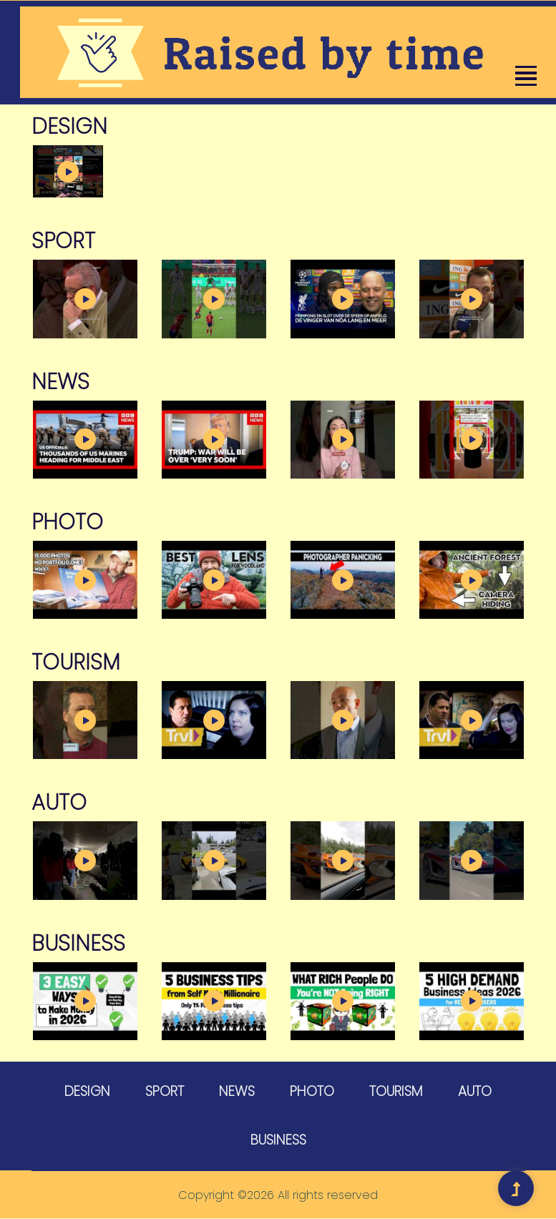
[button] (525, 76)
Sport (164, 1091)
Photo (312, 1091)
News (237, 1091)
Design (87, 1091)
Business (278, 1140)
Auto (475, 1091)
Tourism (396, 1091)
